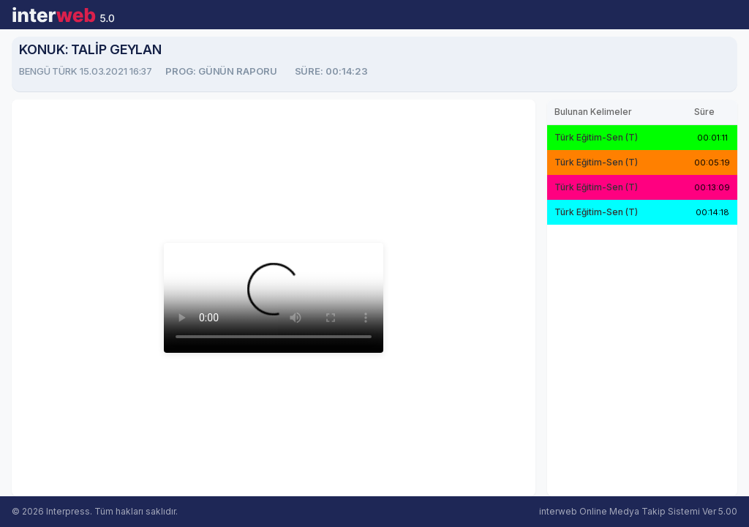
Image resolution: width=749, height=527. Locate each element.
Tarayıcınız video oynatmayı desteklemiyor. (273, 298)
